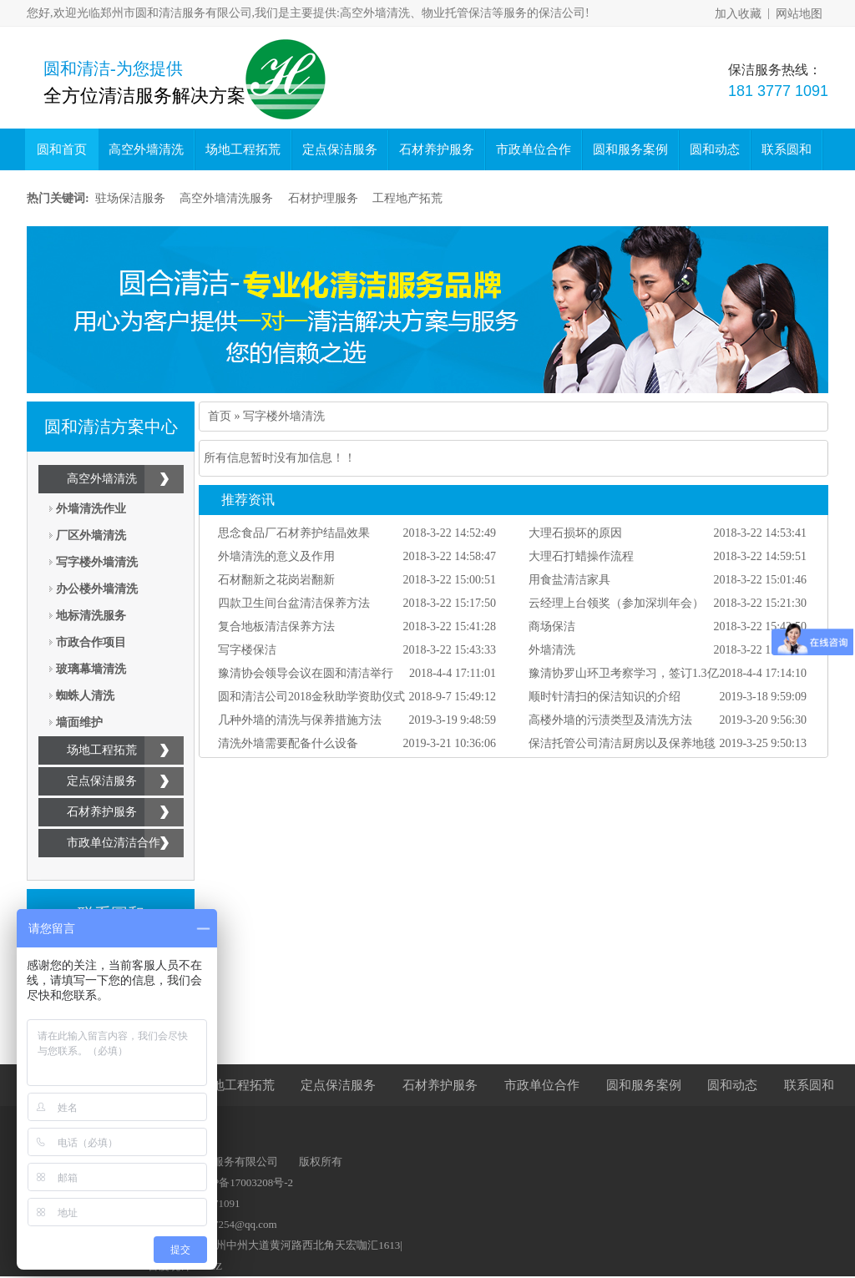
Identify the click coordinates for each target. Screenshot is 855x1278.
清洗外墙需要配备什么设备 (288, 743)
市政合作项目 (91, 642)
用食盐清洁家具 (569, 579)
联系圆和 (786, 149)
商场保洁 (552, 626)
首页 (219, 416)
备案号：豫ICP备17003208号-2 (220, 1182)
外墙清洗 (552, 650)
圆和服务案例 (630, 149)
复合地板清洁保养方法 (276, 626)
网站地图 (799, 14)
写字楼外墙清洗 (97, 562)
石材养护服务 (436, 149)
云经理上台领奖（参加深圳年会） (616, 603)
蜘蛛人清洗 (85, 696)
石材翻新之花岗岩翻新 (276, 579)
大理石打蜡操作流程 (581, 556)
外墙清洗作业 (91, 509)
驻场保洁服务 (130, 198)
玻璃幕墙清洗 (91, 669)
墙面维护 (79, 722)
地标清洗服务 (91, 615)
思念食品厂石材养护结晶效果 (294, 533)
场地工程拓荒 (243, 149)
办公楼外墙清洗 (97, 589)
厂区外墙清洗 (91, 535)
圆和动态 (715, 149)
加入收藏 (738, 14)
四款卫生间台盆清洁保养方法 (294, 603)
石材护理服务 (323, 198)
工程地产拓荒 (407, 198)
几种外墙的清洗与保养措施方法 (300, 720)
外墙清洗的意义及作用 (276, 556)
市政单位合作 (533, 149)
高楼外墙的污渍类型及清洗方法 (610, 720)
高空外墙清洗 (146, 149)
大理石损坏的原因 (575, 533)
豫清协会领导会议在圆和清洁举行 (305, 673)
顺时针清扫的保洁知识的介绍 (604, 696)
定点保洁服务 (339, 149)
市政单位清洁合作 (113, 842)
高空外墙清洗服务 (226, 198)
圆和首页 (62, 149)
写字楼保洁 (247, 650)
